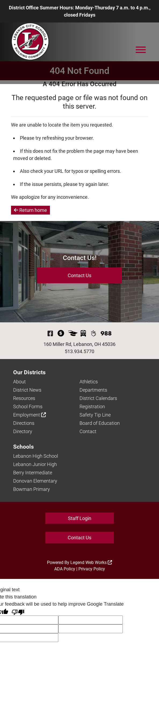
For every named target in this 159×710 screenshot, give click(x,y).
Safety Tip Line (95, 415)
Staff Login (79, 518)
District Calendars (98, 398)
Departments (93, 390)
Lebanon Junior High (35, 464)
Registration (92, 406)
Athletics (89, 381)
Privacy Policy (91, 568)
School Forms (27, 406)
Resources (24, 398)
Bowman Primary (31, 489)
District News (27, 390)
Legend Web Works (91, 562)
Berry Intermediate (32, 472)
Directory (22, 431)
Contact (88, 431)
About (19, 381)
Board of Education (100, 423)
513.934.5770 (79, 351)
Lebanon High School (35, 456)
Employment (29, 415)
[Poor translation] (18, 612)
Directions (23, 423)
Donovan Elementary (35, 481)
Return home (30, 210)
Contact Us (79, 275)
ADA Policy (64, 568)
